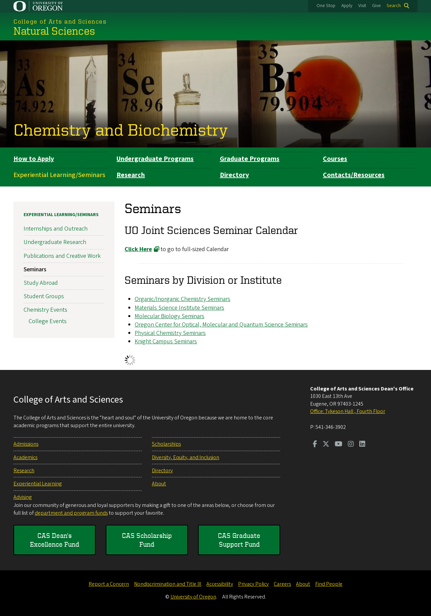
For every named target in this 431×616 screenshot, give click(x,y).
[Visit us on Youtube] (338, 444)
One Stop (326, 5)
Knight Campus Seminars (166, 341)
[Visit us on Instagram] (351, 444)
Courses (335, 159)
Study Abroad (41, 283)
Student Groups (44, 296)
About (159, 483)
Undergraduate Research (55, 242)
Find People (328, 584)
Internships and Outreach (56, 229)
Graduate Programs (249, 159)
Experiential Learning (37, 483)
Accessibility (219, 584)
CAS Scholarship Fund (147, 540)
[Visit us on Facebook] (315, 444)
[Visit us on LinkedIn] (362, 444)
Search (394, 5)
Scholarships (166, 444)
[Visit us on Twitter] (326, 444)
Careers (282, 584)
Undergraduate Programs (155, 159)
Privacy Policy (253, 584)
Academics (25, 457)
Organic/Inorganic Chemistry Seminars (182, 299)
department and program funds (71, 513)
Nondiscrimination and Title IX (167, 584)
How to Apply (33, 159)
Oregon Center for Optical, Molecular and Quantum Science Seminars (221, 324)
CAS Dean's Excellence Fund (54, 540)
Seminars (35, 269)
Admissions (25, 444)
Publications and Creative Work (62, 255)
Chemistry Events (45, 310)
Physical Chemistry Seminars (170, 333)
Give (376, 5)
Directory (234, 175)
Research (131, 175)
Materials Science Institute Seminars (179, 307)
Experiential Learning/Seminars (59, 175)
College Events (48, 321)
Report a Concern (109, 584)
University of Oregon (193, 597)
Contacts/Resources (354, 175)
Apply (346, 5)
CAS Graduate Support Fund (239, 540)
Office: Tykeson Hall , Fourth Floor (347, 411)
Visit (362, 5)
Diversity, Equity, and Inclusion (185, 457)
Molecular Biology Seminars (169, 316)
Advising (22, 497)
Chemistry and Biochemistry (120, 129)
